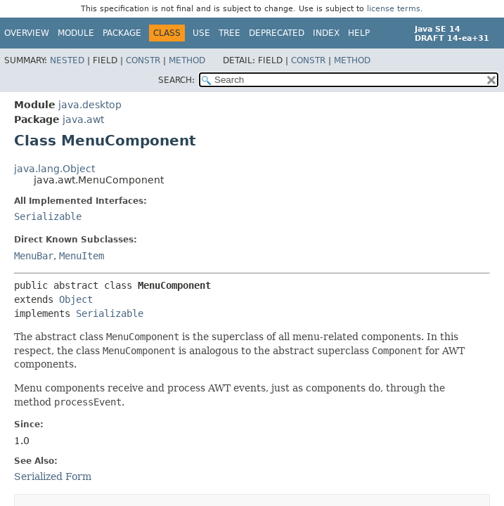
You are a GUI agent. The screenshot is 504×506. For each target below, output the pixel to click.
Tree (229, 33)
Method (187, 60)
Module (76, 33)
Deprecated (276, 33)
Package (122, 33)
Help (359, 33)
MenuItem (81, 255)
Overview (26, 33)
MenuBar (33, 255)
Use (201, 33)
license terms (393, 8)
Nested (67, 60)
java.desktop (90, 104)
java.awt (83, 119)
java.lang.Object (54, 168)
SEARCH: (176, 80)
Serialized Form (52, 476)
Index (326, 33)
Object (76, 299)
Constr (143, 60)
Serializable (48, 216)
